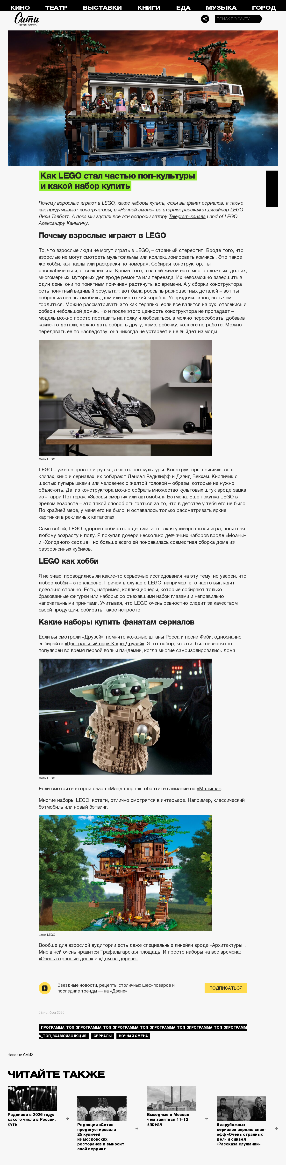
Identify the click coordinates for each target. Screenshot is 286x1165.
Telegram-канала (187, 216)
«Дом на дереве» (118, 958)
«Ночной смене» (136, 209)
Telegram (272, 177)
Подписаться (226, 988)
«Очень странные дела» (66, 958)
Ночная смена (133, 1036)
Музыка (221, 8)
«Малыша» (209, 788)
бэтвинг (98, 807)
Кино (20, 8)
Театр (56, 8)
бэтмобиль (51, 807)
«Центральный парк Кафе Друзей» (104, 643)
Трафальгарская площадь (130, 952)
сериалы (102, 1036)
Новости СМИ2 (20, 1055)
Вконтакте (272, 189)
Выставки (102, 8)
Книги (148, 8)
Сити (27, 19)
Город (264, 8)
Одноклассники (272, 201)
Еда (183, 8)
